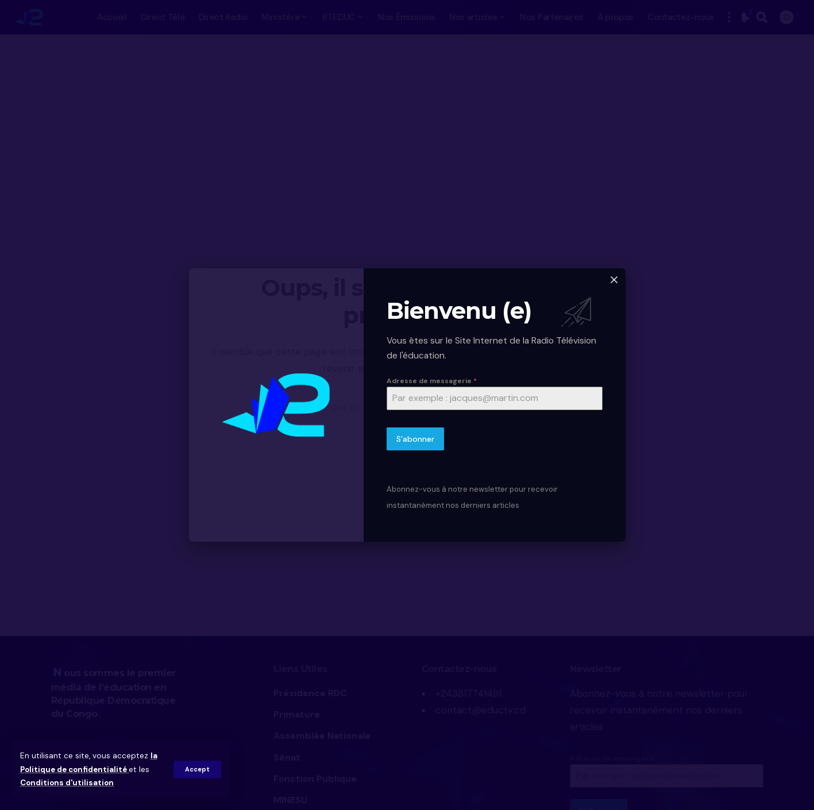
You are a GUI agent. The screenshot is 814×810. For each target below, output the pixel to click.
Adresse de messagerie (432, 380)
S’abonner (415, 439)
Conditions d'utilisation (68, 783)
